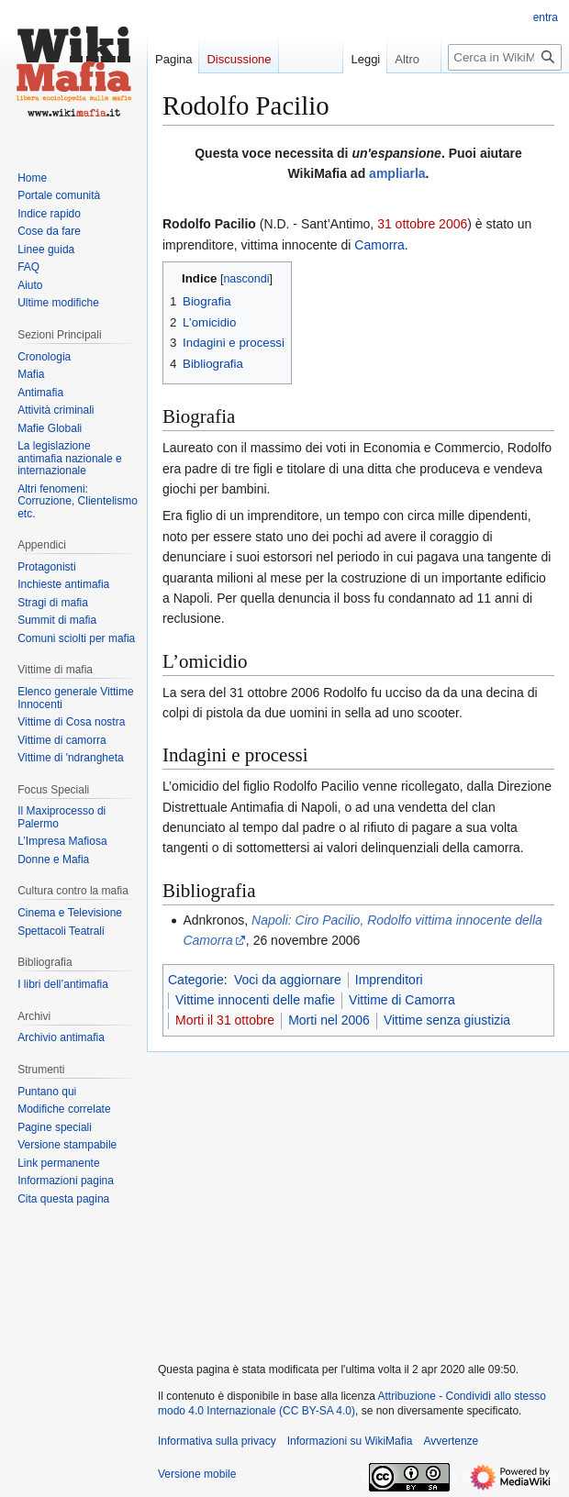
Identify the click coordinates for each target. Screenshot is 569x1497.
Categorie (196, 979)
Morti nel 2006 (329, 1020)
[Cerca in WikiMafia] (505, 57)
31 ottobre (406, 223)
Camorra (379, 245)
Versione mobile (197, 1474)
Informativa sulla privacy (217, 1441)
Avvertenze (450, 1441)
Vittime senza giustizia (447, 1020)
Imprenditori (389, 979)
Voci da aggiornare (287, 979)
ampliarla (397, 173)
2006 (453, 223)
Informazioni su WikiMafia (350, 1441)
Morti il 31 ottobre (224, 1020)
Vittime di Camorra (402, 999)
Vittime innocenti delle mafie (255, 999)
